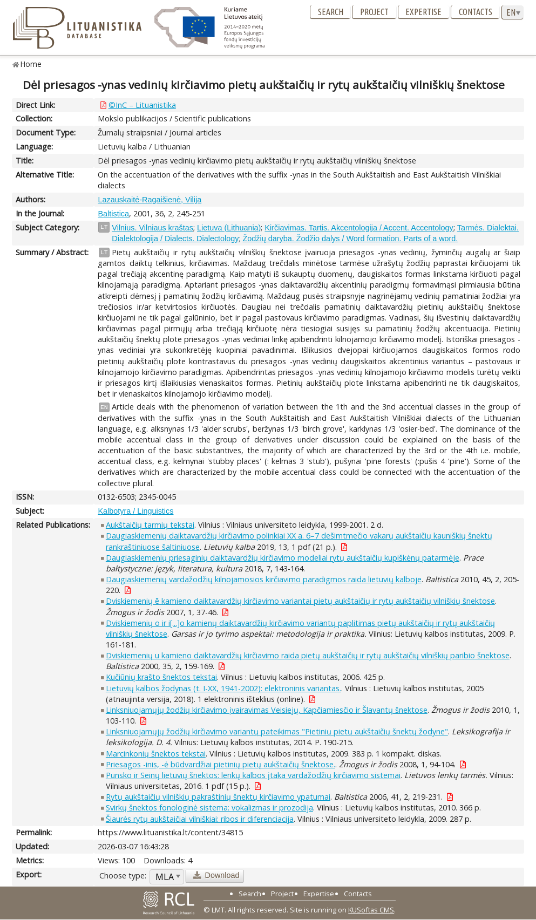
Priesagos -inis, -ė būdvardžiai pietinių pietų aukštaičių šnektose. (220, 764)
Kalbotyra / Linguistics (135, 511)
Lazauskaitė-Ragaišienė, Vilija (149, 199)
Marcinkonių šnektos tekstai (156, 753)
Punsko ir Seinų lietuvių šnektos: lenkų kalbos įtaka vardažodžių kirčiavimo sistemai (253, 775)
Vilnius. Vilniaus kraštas (152, 227)
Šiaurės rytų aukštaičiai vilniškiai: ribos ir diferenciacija (200, 819)
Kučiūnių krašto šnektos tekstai (161, 677)
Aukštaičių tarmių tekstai (150, 525)
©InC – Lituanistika (142, 105)
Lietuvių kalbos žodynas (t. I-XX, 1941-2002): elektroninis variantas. (223, 688)
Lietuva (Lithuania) (229, 227)
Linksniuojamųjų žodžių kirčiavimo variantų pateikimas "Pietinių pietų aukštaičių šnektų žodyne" (277, 731)
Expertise (423, 12)
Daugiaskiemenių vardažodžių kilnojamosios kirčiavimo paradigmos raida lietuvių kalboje (264, 579)
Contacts (475, 12)
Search (330, 12)
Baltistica (113, 213)
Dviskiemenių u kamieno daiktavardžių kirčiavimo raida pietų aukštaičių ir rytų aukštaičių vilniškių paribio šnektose (308, 655)
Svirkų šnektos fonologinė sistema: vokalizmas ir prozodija (209, 807)
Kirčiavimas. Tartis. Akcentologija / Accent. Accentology (358, 227)
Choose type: (122, 875)
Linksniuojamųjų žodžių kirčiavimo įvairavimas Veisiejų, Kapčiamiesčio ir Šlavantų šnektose (267, 710)
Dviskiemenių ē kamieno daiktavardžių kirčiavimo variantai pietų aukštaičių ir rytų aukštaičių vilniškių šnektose (300, 601)
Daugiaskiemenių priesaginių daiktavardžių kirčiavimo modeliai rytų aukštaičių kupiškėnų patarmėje (282, 558)
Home (31, 64)
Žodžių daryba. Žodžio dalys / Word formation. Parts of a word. (350, 238)
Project (374, 12)
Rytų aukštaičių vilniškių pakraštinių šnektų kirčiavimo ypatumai (218, 797)
